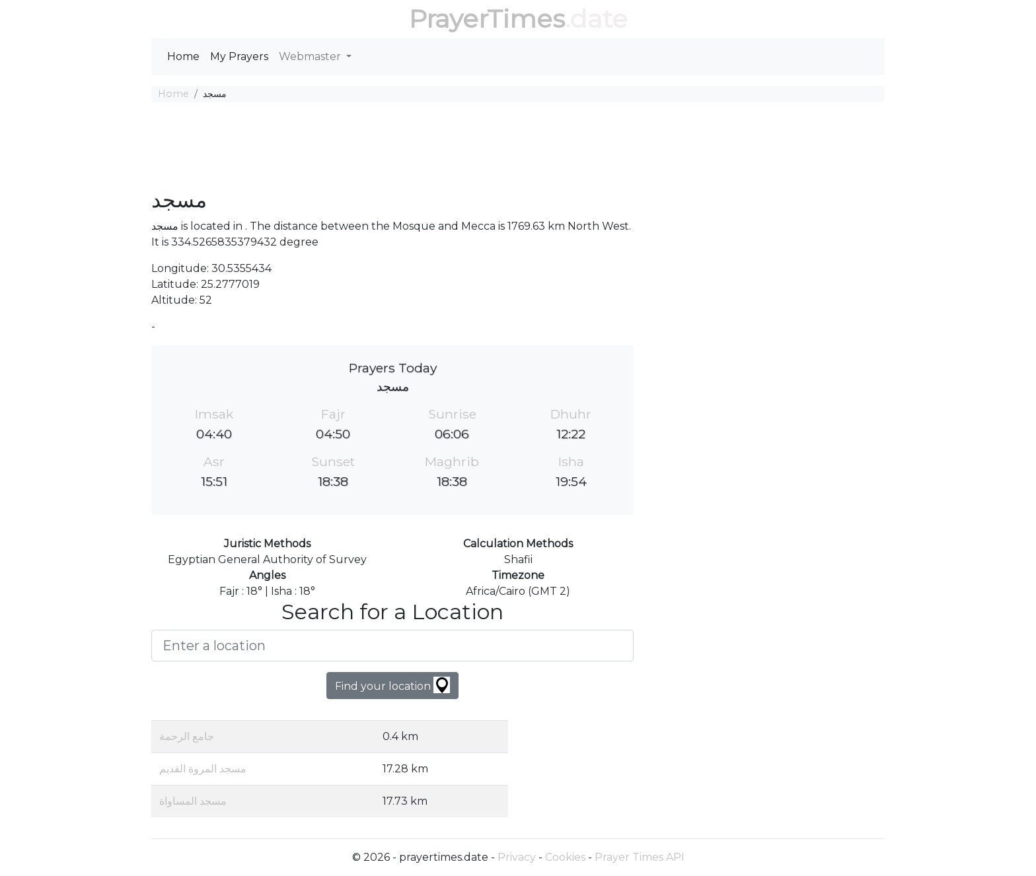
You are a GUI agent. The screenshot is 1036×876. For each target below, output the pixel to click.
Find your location (392, 685)
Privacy (517, 857)
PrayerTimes (487, 18)
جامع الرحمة (186, 736)
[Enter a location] (392, 645)
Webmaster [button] (311, 56)
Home (183, 56)
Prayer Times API (639, 857)
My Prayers (239, 56)
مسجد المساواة (193, 801)
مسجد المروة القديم (202, 768)
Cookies (565, 857)
